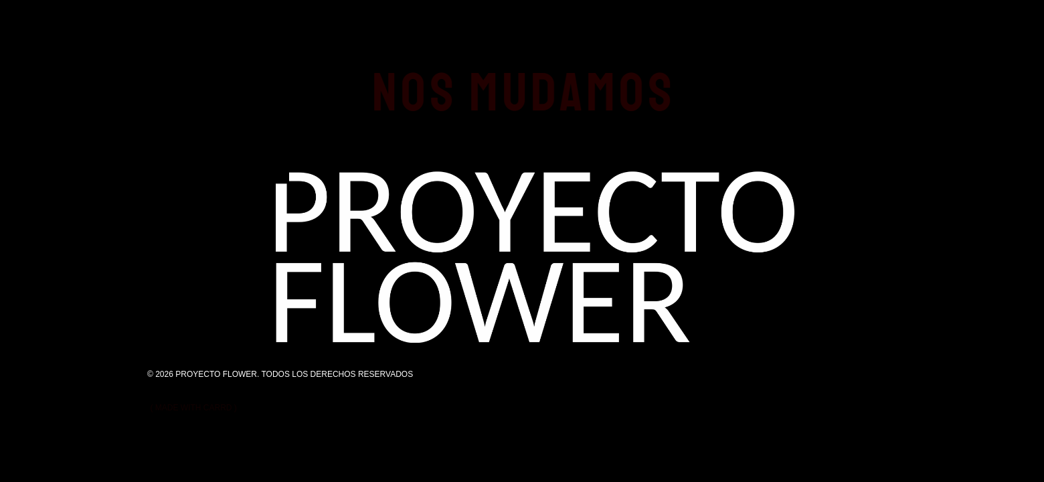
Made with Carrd (193, 407)
